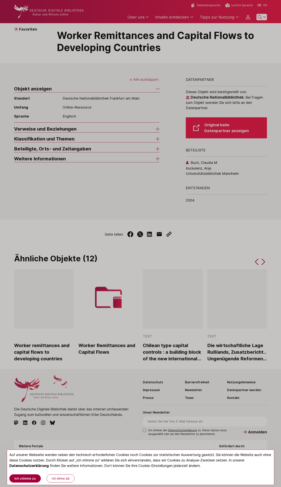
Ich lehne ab (60, 478)
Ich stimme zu (25, 478)
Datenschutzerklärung (29, 466)
